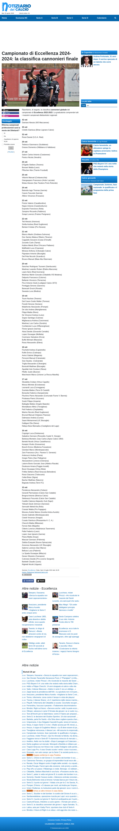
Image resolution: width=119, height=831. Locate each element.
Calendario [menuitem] (102, 18)
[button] (11, 148)
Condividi (28, 581)
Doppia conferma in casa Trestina (44, 755)
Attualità (85, 160)
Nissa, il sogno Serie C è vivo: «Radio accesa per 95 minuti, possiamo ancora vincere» (62, 725)
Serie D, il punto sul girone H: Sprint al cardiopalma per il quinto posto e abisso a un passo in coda (66, 799)
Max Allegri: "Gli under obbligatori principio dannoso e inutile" (68, 607)
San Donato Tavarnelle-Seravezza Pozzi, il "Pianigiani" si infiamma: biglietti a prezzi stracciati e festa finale (70, 678)
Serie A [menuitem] (39, 18)
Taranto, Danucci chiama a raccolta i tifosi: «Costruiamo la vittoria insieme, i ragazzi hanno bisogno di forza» (65, 648)
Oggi (83, 105)
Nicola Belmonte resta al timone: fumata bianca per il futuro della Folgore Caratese (60, 780)
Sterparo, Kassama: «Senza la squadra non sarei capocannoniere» (38, 595)
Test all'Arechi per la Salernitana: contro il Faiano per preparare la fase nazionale (59, 714)
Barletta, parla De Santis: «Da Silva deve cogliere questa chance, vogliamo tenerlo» (61, 719)
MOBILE (67, 824)
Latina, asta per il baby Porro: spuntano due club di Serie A (50, 807)
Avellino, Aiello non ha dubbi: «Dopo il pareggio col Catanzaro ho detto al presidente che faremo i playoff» (69, 741)
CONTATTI (59, 824)
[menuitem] (115, 18)
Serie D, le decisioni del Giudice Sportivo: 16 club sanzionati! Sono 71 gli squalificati (61, 717)
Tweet (40, 581)
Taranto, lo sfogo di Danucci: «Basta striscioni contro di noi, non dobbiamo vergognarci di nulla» (34, 633)
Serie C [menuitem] (70, 18)
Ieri (88, 105)
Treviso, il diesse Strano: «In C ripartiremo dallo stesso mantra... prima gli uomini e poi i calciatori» (66, 700)
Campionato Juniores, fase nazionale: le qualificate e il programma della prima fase (60, 733)
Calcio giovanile (89, 178)
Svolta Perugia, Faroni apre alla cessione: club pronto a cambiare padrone (57, 766)
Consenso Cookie (54, 820)
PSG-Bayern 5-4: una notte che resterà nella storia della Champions (54, 684)
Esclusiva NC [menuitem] (21, 18)
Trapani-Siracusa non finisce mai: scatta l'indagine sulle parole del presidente (58, 747)
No (5, 136)
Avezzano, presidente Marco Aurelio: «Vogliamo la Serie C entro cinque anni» (58, 695)
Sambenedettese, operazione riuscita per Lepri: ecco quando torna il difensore (58, 796)
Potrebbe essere (9, 144)
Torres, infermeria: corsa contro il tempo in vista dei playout (50, 697)
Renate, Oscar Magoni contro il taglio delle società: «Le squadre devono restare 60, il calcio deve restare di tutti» (72, 763)
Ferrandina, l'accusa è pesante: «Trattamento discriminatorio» (52, 706)
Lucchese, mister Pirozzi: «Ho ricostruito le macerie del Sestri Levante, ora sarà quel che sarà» (65, 681)
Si (4, 133)
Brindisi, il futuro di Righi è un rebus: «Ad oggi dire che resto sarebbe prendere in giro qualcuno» (66, 810)
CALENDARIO (50, 824)
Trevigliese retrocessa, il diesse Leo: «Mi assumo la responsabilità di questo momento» (62, 730)
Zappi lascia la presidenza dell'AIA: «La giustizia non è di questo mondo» (56, 692)
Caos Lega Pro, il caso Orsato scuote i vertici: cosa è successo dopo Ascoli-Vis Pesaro (62, 750)
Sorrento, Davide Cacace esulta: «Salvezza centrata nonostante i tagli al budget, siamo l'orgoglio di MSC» (70, 777)
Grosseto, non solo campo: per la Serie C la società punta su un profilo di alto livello (61, 752)
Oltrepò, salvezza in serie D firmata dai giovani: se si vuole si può (53, 711)
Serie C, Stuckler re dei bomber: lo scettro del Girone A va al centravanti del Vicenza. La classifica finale (69, 794)
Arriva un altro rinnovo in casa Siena (45, 791)
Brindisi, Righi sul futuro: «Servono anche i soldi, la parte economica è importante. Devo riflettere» (66, 708)
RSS (72, 824)
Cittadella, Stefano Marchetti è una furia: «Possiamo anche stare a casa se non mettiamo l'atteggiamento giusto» (72, 772)
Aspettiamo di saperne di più (11, 140)
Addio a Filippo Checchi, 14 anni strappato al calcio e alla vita (51, 686)
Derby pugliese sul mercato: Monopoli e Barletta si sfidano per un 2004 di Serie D (60, 744)
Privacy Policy (66, 820)
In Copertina (87, 53)
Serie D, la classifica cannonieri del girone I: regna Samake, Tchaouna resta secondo (61, 805)
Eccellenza (31, 570)
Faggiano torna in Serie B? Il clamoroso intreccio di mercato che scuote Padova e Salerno (63, 739)
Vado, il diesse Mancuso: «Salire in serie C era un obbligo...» (51, 689)
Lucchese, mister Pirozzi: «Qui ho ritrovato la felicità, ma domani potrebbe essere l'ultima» (63, 736)
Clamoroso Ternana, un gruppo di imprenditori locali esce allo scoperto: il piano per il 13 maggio (65, 761)
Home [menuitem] (4, 18)
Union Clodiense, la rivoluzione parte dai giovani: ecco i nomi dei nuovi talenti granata (61, 788)
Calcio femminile (89, 141)
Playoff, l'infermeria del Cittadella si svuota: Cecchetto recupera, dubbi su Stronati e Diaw (63, 703)
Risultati (11, 152)
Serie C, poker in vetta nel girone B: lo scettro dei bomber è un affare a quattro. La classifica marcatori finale (70, 774)
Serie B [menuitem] (54, 18)
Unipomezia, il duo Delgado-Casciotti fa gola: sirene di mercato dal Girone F (57, 722)
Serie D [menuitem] (85, 18)
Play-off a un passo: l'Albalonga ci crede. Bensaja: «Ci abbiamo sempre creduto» (59, 769)
